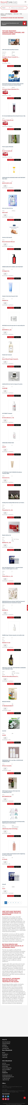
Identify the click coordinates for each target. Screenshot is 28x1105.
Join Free (4, 1063)
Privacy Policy (5, 1066)
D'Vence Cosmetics (7, 765)
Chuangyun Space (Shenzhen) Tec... (11, 89)
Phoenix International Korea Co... (10, 676)
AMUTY (4, 447)
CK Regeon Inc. (6, 271)
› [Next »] (20, 902)
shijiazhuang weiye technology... (10, 828)
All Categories (5, 1054)
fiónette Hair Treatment (7, 354)
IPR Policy (4, 1071)
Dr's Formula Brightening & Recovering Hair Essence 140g (13, 115)
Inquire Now (17, 66)
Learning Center (5, 1048)
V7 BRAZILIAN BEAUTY (7, 705)
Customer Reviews (6, 1043)
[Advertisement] (14, 1022)
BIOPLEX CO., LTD (6, 542)
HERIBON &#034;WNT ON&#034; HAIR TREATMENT (12, 266)
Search (14, 11)
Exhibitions (4, 1045)
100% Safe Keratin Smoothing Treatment (10, 49)
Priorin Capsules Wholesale (7, 146)
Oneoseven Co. (6, 477)
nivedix (4, 735)
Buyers (3, 1052)
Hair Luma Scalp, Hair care (7, 208)
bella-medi (5, 212)
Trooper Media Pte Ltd (7, 120)
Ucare (3, 888)
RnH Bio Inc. (5, 610)
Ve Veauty (4, 859)
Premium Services (6, 1064)
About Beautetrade (6, 1042)
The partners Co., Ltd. (7, 510)
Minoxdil (4, 884)
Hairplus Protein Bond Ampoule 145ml (10, 296)
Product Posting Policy (7, 1068)
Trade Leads (4, 1057)
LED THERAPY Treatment (7, 413)
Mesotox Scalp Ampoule (7, 237)
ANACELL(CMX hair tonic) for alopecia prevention (12, 384)
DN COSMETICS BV (6, 796)
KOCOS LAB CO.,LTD (7, 183)
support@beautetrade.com (8, 1076)
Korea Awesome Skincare (8, 241)
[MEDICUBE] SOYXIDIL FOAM (8, 442)
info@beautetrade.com (7, 1075)
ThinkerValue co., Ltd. (7, 576)
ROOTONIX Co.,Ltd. (7, 329)
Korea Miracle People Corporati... (10, 359)
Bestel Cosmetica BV (7, 151)
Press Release (5, 1046)
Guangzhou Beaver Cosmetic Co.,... (10, 57)
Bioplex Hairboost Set (6, 535)
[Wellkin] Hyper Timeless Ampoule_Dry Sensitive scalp (13, 635)
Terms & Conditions (6, 1069)
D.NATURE (4, 388)
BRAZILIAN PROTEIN (6, 701)
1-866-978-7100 (5, 1080)
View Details (10, 66)
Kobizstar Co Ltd (6, 642)
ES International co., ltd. (8, 417)
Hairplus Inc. (5, 300)
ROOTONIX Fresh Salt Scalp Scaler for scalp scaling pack (13, 325)
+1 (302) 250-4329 (6, 1078)
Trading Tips (4, 1055)
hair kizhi (4, 730)
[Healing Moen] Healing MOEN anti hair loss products (13, 502)
